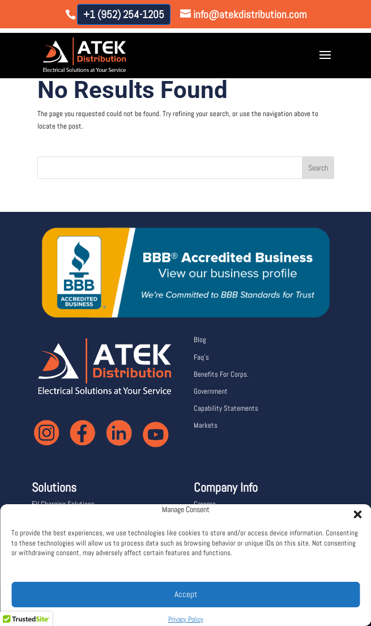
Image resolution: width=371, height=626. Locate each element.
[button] (354, 511)
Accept (185, 594)
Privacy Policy (185, 619)
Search (318, 168)
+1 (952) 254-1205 (123, 14)
